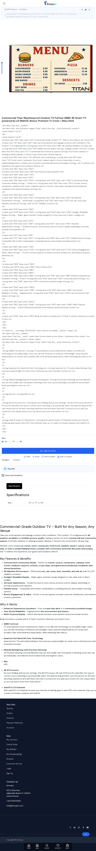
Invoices (10, 718)
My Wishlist (11, 749)
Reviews (9, 759)
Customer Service (14, 763)
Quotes (9, 708)
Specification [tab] (14, 486)
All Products (12, 9)
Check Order (12, 744)
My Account (11, 739)
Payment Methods (14, 723)
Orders (9, 713)
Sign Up (9, 773)
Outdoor (23, 9)
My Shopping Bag (14, 754)
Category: (6, 460)
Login (8, 768)
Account (10, 727)
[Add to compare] (65, 457)
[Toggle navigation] (4, 3)
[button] (27, 457)
